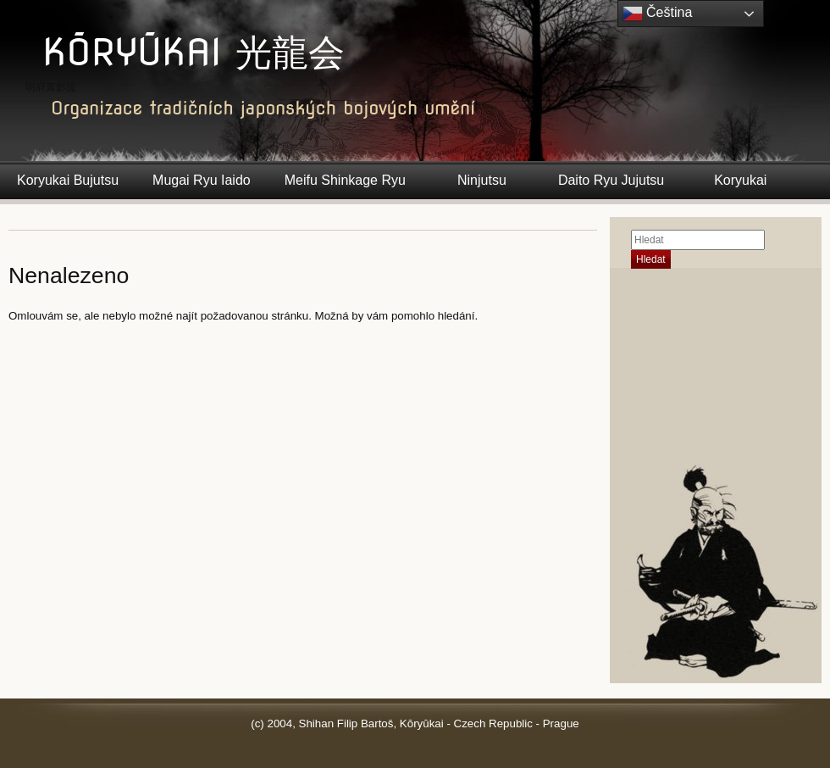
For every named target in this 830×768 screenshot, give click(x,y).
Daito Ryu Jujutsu (611, 180)
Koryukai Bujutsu (68, 180)
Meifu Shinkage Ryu (345, 180)
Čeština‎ (657, 13)
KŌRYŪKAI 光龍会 (193, 53)
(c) (257, 723)
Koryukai (740, 180)
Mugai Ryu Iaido (201, 180)
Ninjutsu (481, 180)
